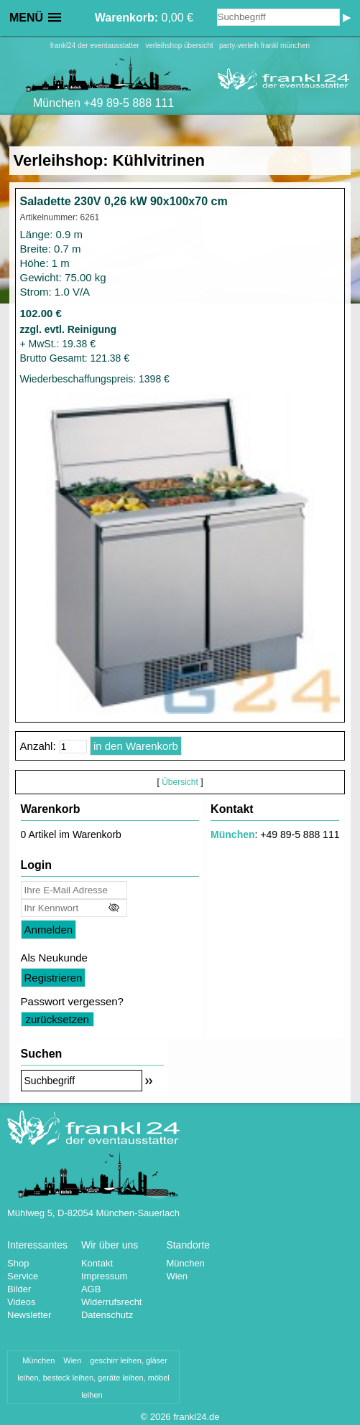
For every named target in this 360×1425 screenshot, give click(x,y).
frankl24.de (196, 1416)
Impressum (104, 1276)
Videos (21, 1302)
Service (22, 1276)
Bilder (19, 1289)
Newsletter (29, 1314)
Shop (18, 1263)
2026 (160, 1416)
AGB (91, 1289)
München (232, 834)
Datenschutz (107, 1314)
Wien (177, 1276)
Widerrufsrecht (111, 1302)
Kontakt (97, 1263)
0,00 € (144, 17)
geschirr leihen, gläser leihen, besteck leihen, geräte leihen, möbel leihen (93, 1377)
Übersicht (180, 782)
